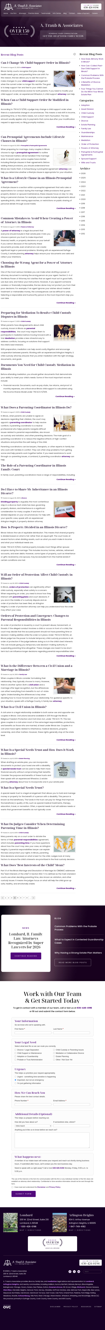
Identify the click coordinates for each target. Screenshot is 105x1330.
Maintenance (87, 136)
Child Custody (26, 321)
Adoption (85, 105)
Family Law (23, 674)
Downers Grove (55, 1287)
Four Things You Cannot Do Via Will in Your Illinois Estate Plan (92, 92)
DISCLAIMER (55, 1307)
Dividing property (9, 501)
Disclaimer (41, 1187)
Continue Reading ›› (66, 127)
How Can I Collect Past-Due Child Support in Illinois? (92, 68)
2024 (83, 182)
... (30, 898)
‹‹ (2, 898)
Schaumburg (24, 1296)
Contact (72, 13)
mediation (52, 1281)
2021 (82, 195)
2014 (82, 225)
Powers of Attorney (27, 227)
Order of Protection (90, 144)
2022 (83, 190)
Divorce (24, 498)
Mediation (10, 338)
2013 (82, 229)
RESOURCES (86, 1307)
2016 (82, 216)
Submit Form (24, 1194)
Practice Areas (33, 13)
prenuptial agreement (28, 152)
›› (33, 898)
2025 (83, 177)
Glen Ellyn (7, 1290)
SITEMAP (98, 1307)
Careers (95, 13)
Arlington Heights (11, 1284)
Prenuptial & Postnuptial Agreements (34, 146)
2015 (82, 220)
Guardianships (88, 132)
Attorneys (22, 13)
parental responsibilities (26, 839)
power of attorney (11, 230)
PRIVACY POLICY (71, 1307)
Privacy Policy (54, 1187)
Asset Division (87, 109)
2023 (83, 186)
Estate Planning (24, 758)
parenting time (22, 843)
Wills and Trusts (88, 162)
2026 (83, 173)
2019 (82, 203)
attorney (62, 94)
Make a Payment (83, 13)
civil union (34, 684)
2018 (82, 207)
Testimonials (45, 13)
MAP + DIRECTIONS (30, 1230)
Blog (64, 13)
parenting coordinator (21, 422)
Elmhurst (81, 1287)
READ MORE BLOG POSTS (73, 962)
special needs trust (12, 768)
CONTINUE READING (26, 956)
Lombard (90, 1281)
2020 (83, 199)
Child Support (26, 67)
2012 (82, 233)
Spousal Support (88, 158)
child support (28, 81)
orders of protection (19, 587)
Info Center (57, 13)
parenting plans (21, 597)
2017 (82, 212)
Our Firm (13, 13)
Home (6, 13)
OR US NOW (90, 1262)
